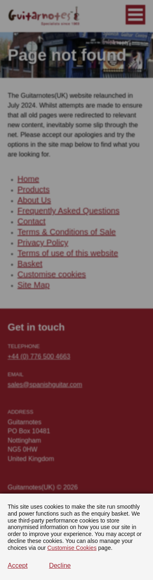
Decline (60, 565)
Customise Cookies (72, 548)
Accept (18, 565)
